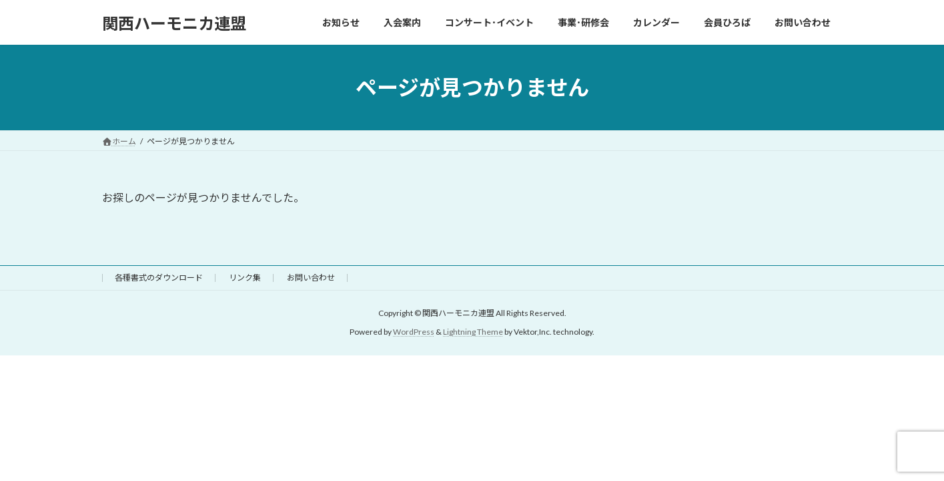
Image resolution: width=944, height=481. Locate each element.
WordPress (413, 332)
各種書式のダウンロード (159, 278)
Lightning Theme (473, 332)
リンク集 (245, 278)
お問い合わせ (311, 278)
